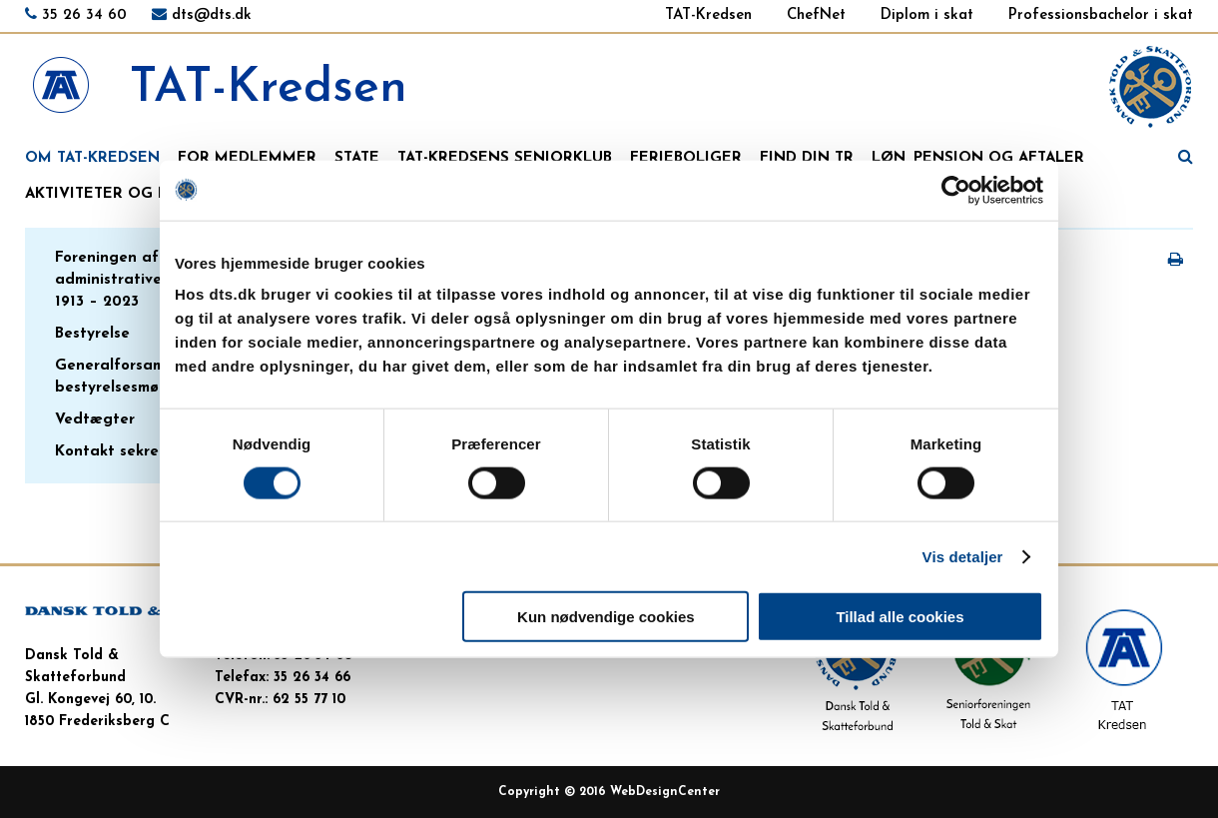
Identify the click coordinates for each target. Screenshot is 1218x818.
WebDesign (644, 792)
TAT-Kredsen (708, 15)
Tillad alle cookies (899, 616)
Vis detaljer (962, 555)
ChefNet (816, 15)
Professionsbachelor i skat (1100, 15)
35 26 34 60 (84, 15)
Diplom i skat (927, 15)
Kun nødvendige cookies (606, 616)
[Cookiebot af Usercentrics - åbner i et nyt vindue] (956, 190)
